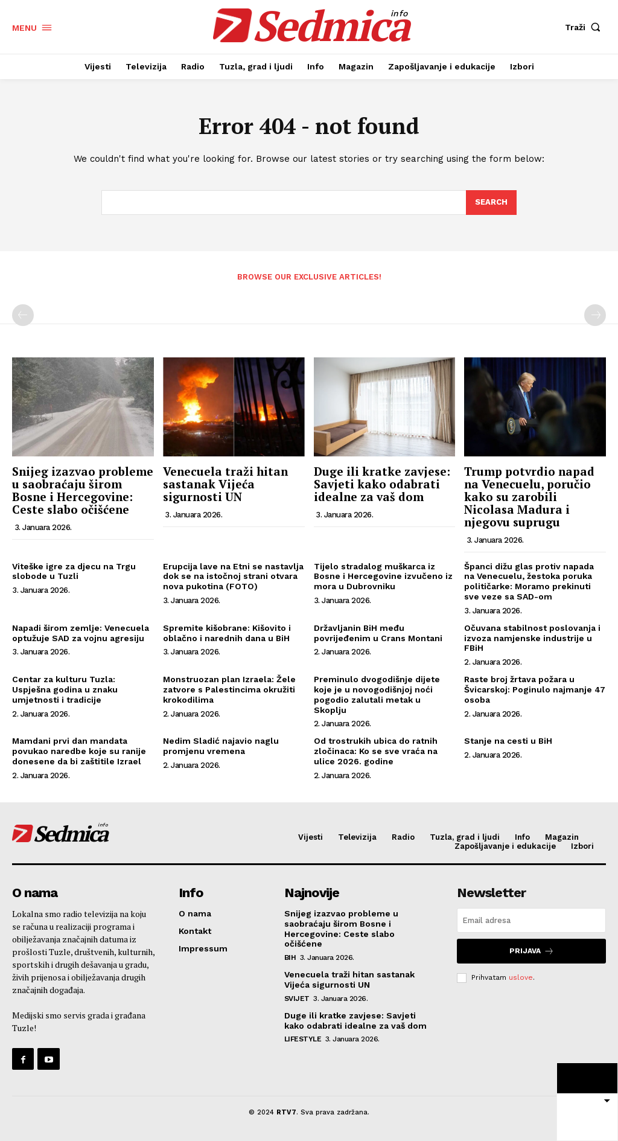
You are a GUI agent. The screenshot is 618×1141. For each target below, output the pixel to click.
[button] (585, 27)
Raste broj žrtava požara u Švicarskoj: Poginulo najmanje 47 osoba (534, 689)
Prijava (531, 951)
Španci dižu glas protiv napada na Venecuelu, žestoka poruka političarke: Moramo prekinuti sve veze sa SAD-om (529, 581)
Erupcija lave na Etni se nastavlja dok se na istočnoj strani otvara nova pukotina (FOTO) (233, 576)
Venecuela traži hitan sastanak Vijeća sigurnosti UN (225, 484)
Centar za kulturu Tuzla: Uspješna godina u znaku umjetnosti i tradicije (65, 689)
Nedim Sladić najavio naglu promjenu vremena (221, 746)
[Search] (491, 203)
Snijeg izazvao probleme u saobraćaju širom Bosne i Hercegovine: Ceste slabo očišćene (82, 490)
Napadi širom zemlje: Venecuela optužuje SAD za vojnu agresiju (80, 633)
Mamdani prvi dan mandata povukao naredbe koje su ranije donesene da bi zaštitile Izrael (79, 751)
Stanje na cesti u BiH (508, 741)
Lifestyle (303, 1039)
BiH (290, 957)
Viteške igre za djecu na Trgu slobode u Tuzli (74, 571)
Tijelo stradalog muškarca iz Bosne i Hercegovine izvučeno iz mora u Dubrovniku (383, 576)
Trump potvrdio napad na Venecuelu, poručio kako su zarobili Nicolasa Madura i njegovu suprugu (529, 496)
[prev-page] (23, 315)
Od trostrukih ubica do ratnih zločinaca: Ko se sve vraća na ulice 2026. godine (376, 751)
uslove (521, 977)
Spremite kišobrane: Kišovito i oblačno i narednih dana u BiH (227, 633)
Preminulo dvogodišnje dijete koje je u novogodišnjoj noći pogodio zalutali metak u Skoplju (377, 694)
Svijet (297, 998)
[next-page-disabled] (595, 315)
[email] (531, 920)
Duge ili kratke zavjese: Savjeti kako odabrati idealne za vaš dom (382, 484)
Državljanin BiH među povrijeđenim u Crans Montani (378, 633)
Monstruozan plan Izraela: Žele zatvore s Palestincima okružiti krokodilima (229, 689)
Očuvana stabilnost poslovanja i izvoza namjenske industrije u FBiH (532, 638)
